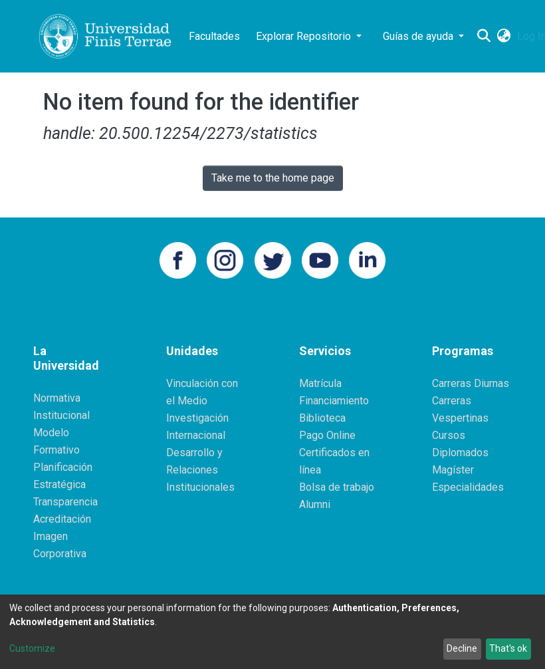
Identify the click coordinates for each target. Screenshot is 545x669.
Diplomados (460, 452)
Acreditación (62, 519)
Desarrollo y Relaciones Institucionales (200, 469)
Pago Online (327, 435)
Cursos (448, 435)
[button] (503, 37)
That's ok (508, 648)
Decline (462, 648)
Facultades (214, 36)
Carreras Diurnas (470, 383)
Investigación (197, 418)
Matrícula (320, 383)
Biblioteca (322, 418)
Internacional (195, 435)
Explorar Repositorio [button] (305, 36)
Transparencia (65, 501)
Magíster (453, 470)
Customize (32, 648)
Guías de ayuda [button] (419, 36)
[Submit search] (483, 36)
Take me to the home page (272, 178)
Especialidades (468, 487)
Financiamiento (334, 400)
